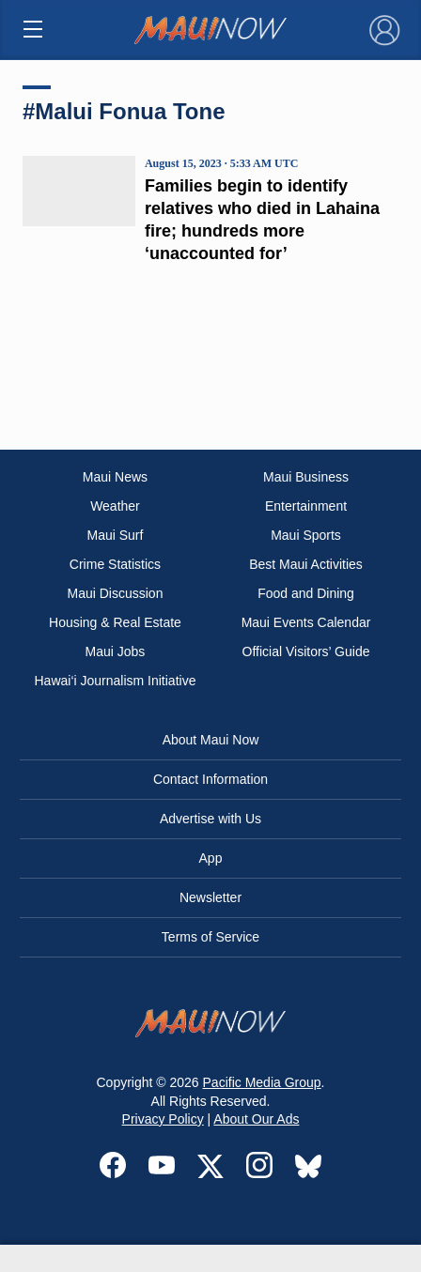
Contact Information (210, 779)
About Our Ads (256, 1118)
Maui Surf (115, 535)
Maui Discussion (116, 593)
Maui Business (306, 476)
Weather (115, 505)
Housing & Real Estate (115, 622)
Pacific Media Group (262, 1082)
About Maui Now (211, 739)
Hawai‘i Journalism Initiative (114, 680)
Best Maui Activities (306, 564)
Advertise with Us (210, 818)
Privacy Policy (163, 1118)
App (211, 858)
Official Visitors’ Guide (306, 651)
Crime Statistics (115, 564)
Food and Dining (305, 593)
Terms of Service (210, 936)
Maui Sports (306, 535)
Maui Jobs (116, 651)
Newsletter (210, 897)
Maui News (115, 476)
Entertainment (306, 505)
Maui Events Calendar (306, 622)
